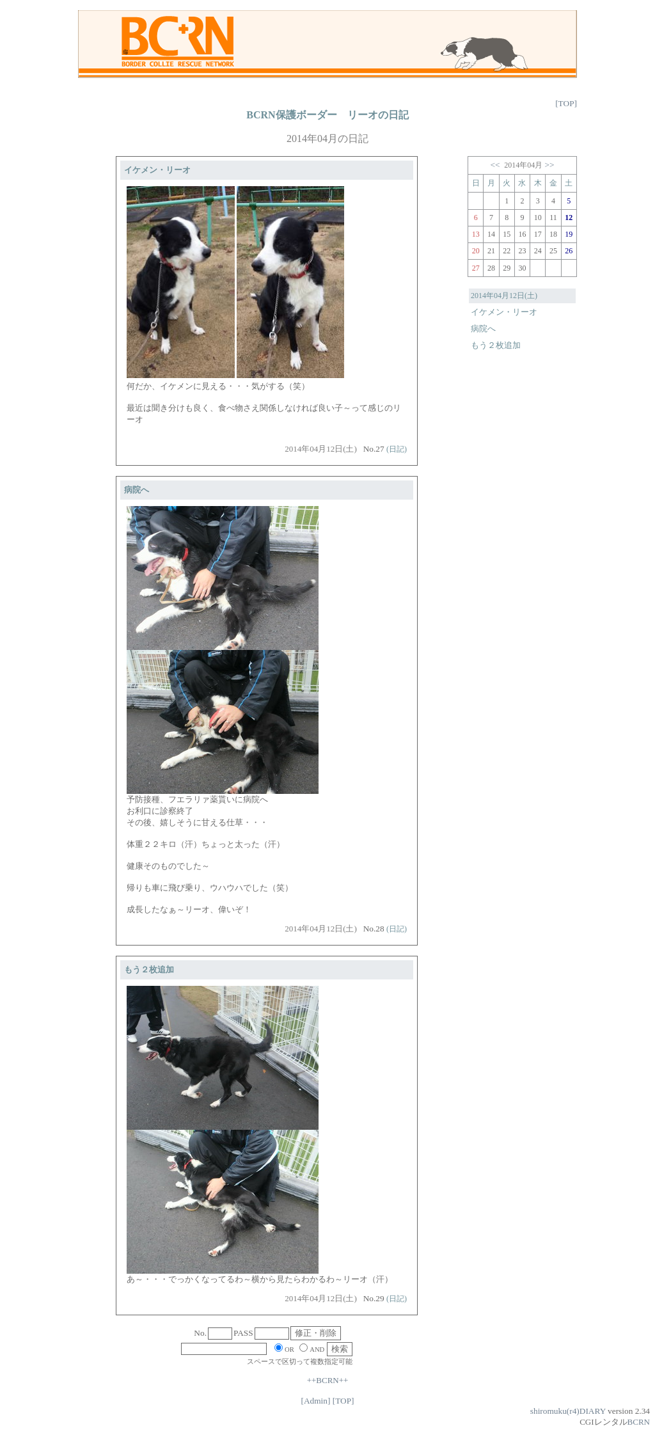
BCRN (638, 1422)
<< (495, 165)
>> (550, 165)
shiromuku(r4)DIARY (568, 1411)
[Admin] (315, 1400)
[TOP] (566, 103)
